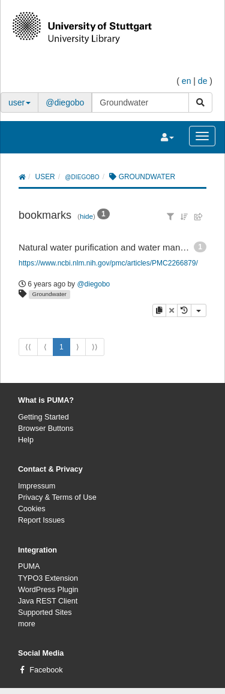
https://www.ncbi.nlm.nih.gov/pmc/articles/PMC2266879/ (108, 263)
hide (86, 216)
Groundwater (49, 294)
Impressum (36, 486)
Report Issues (41, 520)
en (186, 81)
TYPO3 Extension (48, 578)
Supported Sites (45, 612)
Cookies (32, 509)
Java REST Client (47, 601)
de (203, 81)
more (26, 624)
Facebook (45, 670)
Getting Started (43, 417)
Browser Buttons (45, 428)
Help (26, 440)
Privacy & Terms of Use (57, 497)
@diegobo (65, 102)
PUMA (29, 566)
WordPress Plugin (48, 590)
